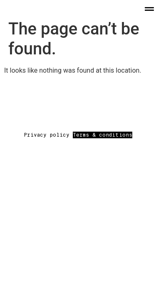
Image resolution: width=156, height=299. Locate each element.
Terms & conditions (102, 135)
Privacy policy (48, 135)
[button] (149, 9)
